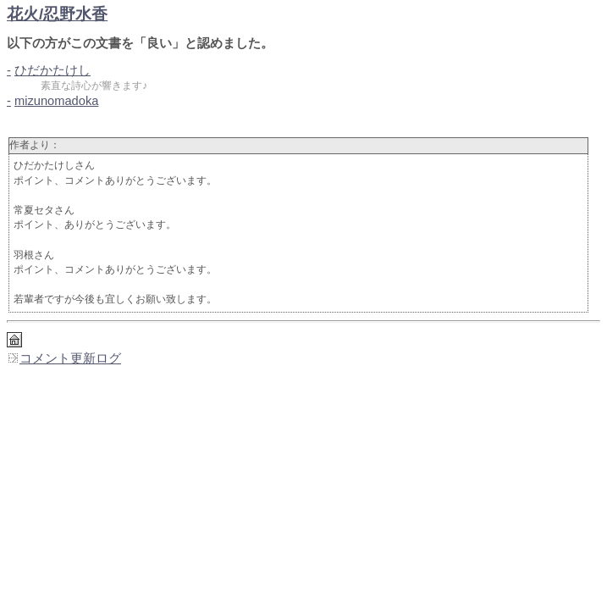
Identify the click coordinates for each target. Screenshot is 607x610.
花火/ (57, 14)
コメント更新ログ (64, 358)
